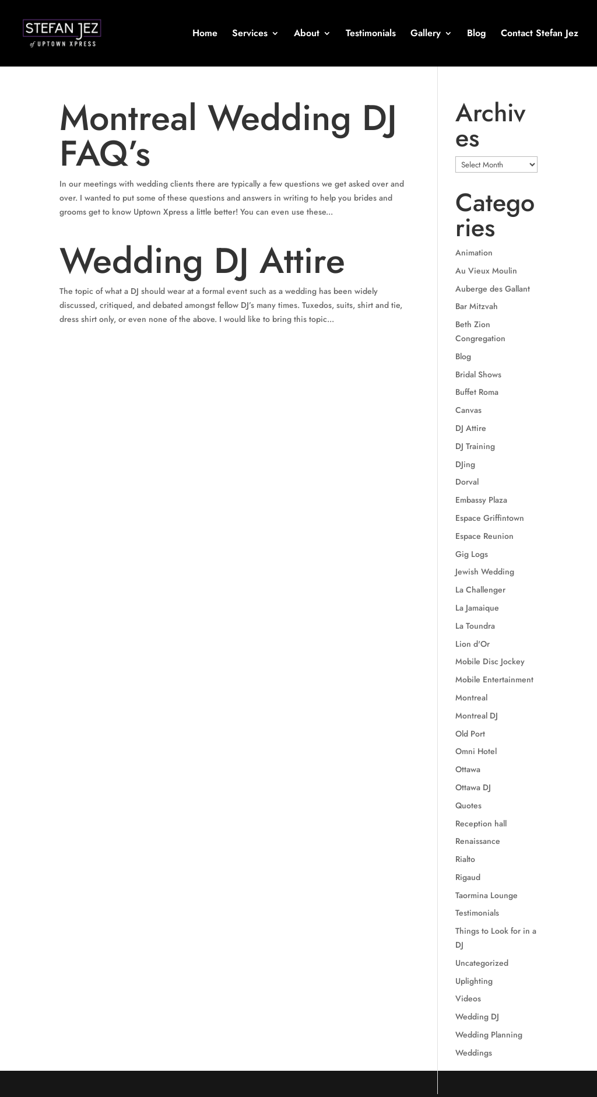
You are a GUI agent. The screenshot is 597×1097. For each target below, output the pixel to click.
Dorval (467, 482)
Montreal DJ (476, 715)
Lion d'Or (472, 644)
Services (250, 34)
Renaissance (477, 841)
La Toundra (475, 626)
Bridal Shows (478, 374)
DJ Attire (470, 428)
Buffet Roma (476, 392)
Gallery (425, 34)
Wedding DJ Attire (202, 260)
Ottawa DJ (473, 787)
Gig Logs (471, 554)
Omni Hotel (476, 751)
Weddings (473, 1053)
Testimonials (371, 34)
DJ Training (475, 446)
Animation (474, 252)
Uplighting (474, 981)
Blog (476, 34)
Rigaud (467, 877)
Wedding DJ (477, 1016)
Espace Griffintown (489, 518)
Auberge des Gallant (492, 289)
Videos (468, 998)
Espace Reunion (484, 536)
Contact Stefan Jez (539, 34)
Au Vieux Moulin (486, 270)
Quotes (468, 805)
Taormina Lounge (486, 895)
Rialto (465, 859)
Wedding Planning (488, 1034)
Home (204, 34)
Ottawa (467, 769)
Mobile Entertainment (494, 679)
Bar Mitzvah (476, 306)
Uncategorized (481, 963)
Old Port (470, 733)
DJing (465, 464)
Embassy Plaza (481, 500)
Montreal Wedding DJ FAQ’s (228, 135)
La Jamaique (477, 608)
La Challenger (480, 589)
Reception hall (481, 823)
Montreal (471, 697)
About (306, 34)
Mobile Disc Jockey (490, 661)
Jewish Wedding (484, 571)
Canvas (468, 410)
